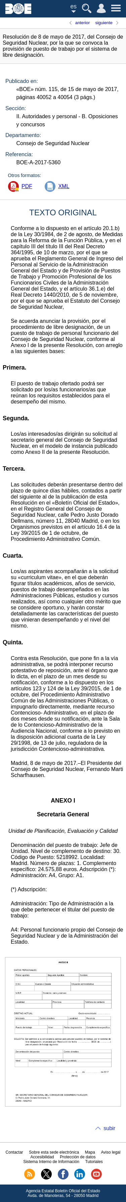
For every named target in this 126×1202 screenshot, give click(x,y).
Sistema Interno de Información (51, 1161)
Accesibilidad (42, 1157)
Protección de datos (77, 1157)
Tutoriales (94, 1161)
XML (63, 186)
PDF (27, 186)
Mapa (90, 1152)
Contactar (14, 1152)
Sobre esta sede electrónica (54, 1152)
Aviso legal (111, 1152)
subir (109, 1128)
